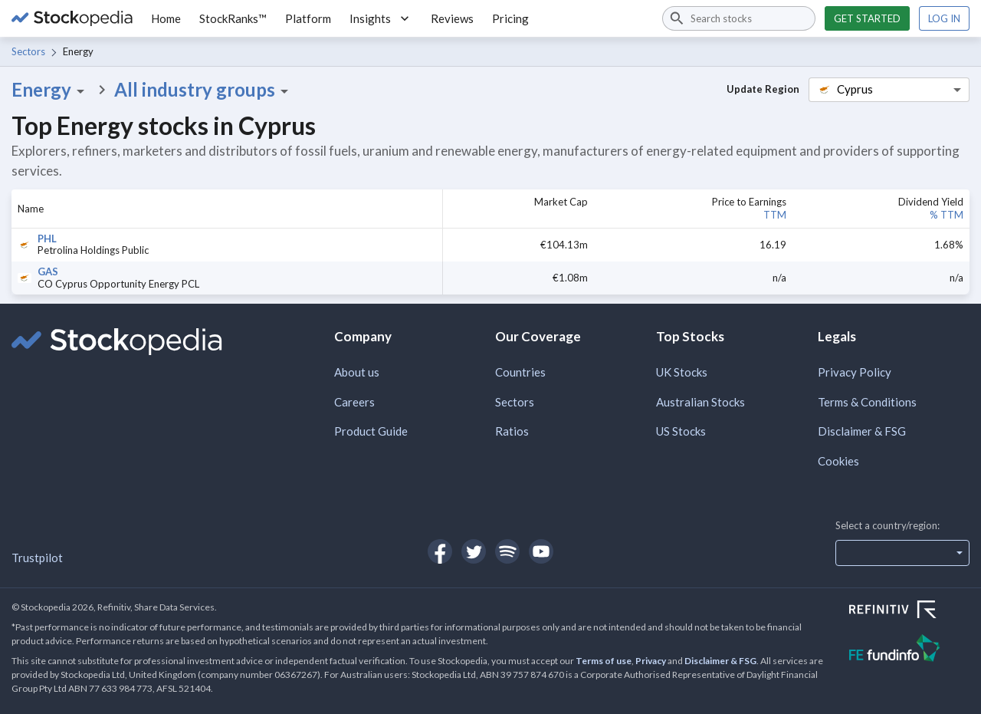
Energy (50, 89)
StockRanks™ (233, 18)
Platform (308, 18)
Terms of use (604, 660)
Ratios (512, 431)
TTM (774, 215)
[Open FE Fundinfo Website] (909, 650)
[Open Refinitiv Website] (909, 611)
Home (166, 18)
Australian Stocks (700, 402)
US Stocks (681, 431)
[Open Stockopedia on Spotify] (507, 551)
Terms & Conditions (867, 402)
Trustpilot (37, 557)
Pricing (510, 18)
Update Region (763, 89)
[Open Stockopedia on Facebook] (440, 551)
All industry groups (204, 89)
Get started (867, 18)
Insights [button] (380, 18)
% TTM (946, 215)
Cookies (838, 461)
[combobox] (738, 18)
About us (356, 372)
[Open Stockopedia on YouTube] (541, 551)
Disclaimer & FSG (862, 431)
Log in (944, 18)
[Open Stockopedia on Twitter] (473, 551)
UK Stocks (681, 372)
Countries (520, 372)
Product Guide (371, 431)
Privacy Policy (854, 372)
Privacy (650, 660)
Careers (354, 402)
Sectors (28, 51)
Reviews (452, 18)
